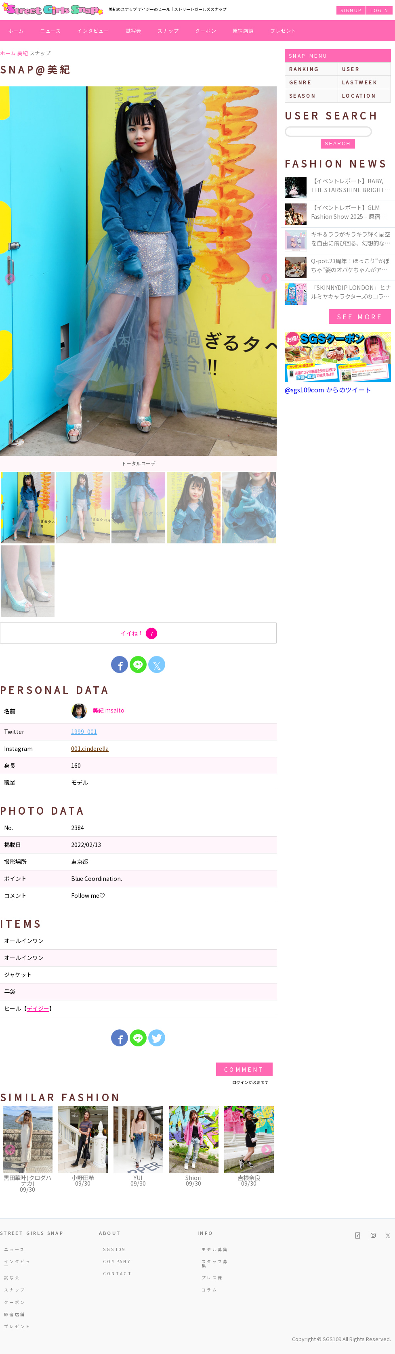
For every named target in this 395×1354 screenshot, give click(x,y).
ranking (304, 68)
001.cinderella (90, 748)
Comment (244, 1069)
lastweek (360, 82)
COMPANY (117, 1261)
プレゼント (283, 30)
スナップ (168, 30)
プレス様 (212, 1277)
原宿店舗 (243, 30)
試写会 (134, 30)
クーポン (205, 30)
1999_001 (84, 731)
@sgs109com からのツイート (328, 389)
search (338, 144)
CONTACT (117, 1273)
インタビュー (93, 30)
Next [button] (267, 279)
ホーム (16, 30)
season (302, 95)
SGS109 (114, 1249)
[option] (138, 278)
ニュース (50, 30)
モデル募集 (215, 1249)
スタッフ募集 (215, 1263)
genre (300, 82)
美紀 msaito (97, 711)
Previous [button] (10, 279)
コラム (210, 1290)
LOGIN (379, 10)
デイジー (38, 1008)
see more (360, 316)
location (359, 95)
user (351, 68)
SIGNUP (350, 10)
